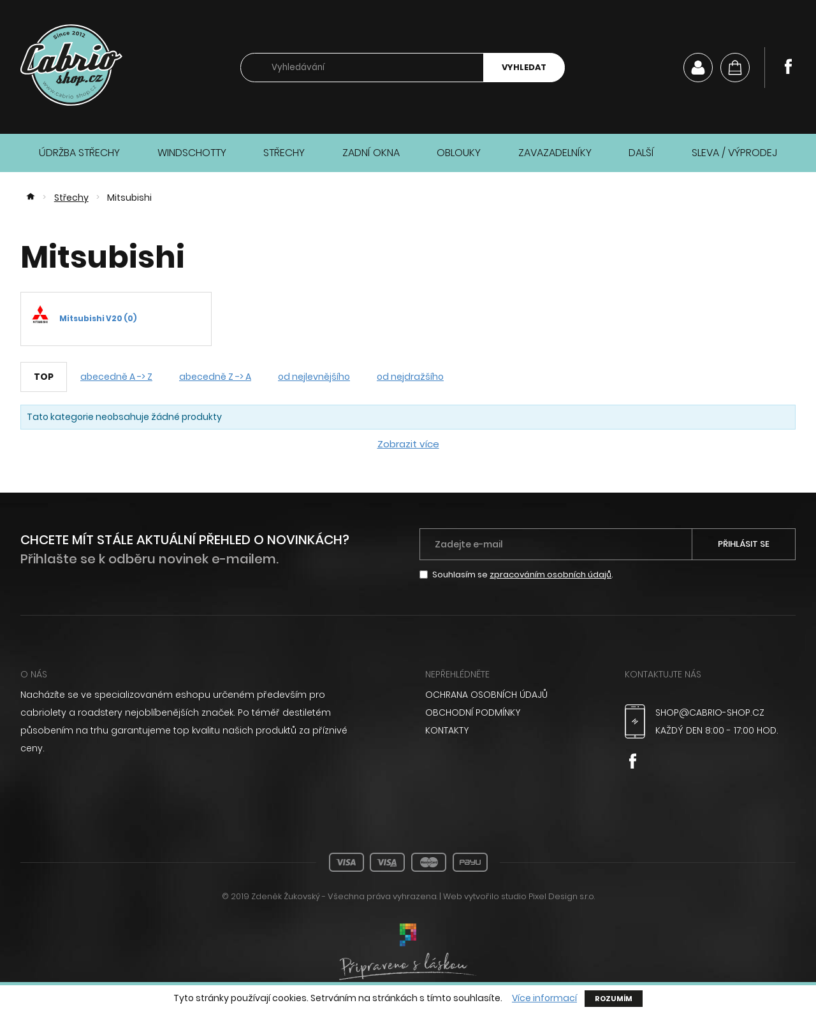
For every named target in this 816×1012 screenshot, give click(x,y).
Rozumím (613, 999)
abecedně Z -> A (215, 376)
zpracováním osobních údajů (550, 574)
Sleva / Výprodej (734, 152)
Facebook (788, 66)
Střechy (284, 152)
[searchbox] (362, 68)
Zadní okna (371, 152)
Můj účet (698, 67)
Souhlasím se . (522, 574)
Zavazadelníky (555, 152)
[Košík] (735, 67)
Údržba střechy (79, 152)
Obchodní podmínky (472, 712)
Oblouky (459, 152)
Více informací (544, 998)
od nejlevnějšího (314, 376)
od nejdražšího (410, 376)
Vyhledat (524, 67)
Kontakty (447, 730)
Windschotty (191, 152)
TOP (44, 376)
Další (641, 152)
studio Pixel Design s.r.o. (548, 896)
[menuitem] (510, 695)
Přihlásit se (743, 544)
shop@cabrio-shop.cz (709, 712)
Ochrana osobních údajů (486, 694)
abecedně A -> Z (116, 376)
